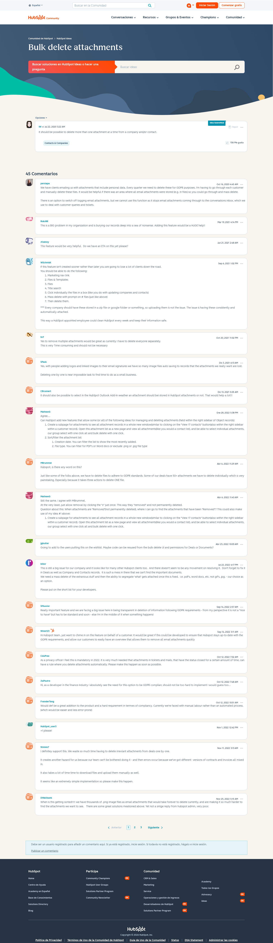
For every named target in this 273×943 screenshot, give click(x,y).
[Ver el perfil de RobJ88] (44, 221)
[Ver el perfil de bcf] (42, 336)
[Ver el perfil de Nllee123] (45, 630)
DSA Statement (194, 940)
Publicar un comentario (44, 850)
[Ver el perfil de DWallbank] (46, 797)
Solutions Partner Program (99, 891)
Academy (206, 881)
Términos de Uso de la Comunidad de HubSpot (95, 940)
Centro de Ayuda (37, 885)
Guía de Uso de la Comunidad (148, 940)
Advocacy (206, 894)
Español (34, 5)
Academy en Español (39, 891)
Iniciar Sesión (207, 5)
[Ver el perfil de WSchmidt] (46, 262)
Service (147, 891)
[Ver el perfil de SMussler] (45, 605)
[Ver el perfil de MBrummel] (46, 462)
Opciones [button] (40, 118)
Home (31, 878)
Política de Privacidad (49, 940)
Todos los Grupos (210, 888)
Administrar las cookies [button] (223, 940)
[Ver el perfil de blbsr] (43, 563)
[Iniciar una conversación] (190, 5)
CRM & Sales (150, 878)
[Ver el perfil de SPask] (44, 361)
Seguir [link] (235, 127)
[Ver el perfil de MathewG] (45, 411)
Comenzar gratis (232, 5)
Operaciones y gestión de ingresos (161, 898)
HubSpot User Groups (97, 885)
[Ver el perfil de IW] (40, 126)
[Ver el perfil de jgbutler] (45, 543)
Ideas (204, 901)
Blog (30, 910)
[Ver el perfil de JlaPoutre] (45, 680)
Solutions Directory (38, 904)
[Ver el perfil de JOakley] (45, 241)
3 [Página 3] (141, 827)
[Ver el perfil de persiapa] (45, 183)
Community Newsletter (98, 898)
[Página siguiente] (154, 827)
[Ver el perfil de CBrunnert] (46, 391)
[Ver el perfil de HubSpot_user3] (49, 726)
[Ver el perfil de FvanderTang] (47, 701)
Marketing (149, 885)
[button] (242, 127)
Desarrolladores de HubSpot (158, 904)
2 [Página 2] (134, 827)
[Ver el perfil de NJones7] (45, 746)
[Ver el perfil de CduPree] (45, 655)
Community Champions (98, 878)
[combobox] (113, 5)
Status (175, 940)
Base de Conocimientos (40, 898)
